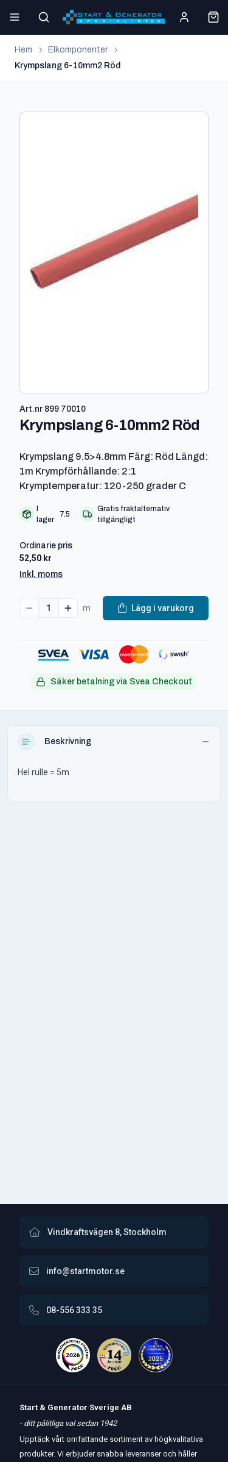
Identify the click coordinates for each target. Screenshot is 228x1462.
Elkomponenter (78, 49)
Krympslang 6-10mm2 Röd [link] (67, 65)
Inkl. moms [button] (41, 574)
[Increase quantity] (68, 608)
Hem (23, 49)
